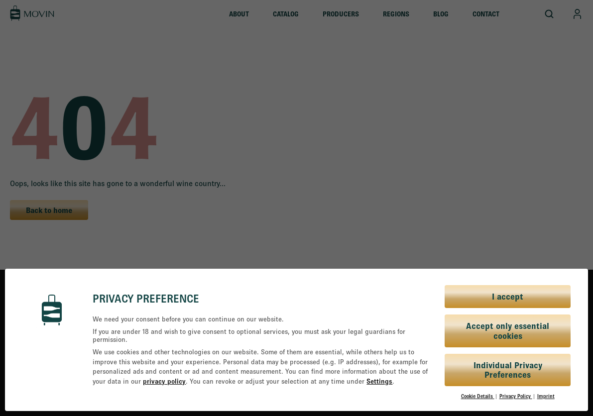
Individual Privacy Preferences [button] (508, 370)
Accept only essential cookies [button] (507, 330)
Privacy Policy (515, 396)
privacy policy (164, 381)
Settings (379, 381)
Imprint (546, 396)
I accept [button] (507, 296)
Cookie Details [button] (477, 396)
